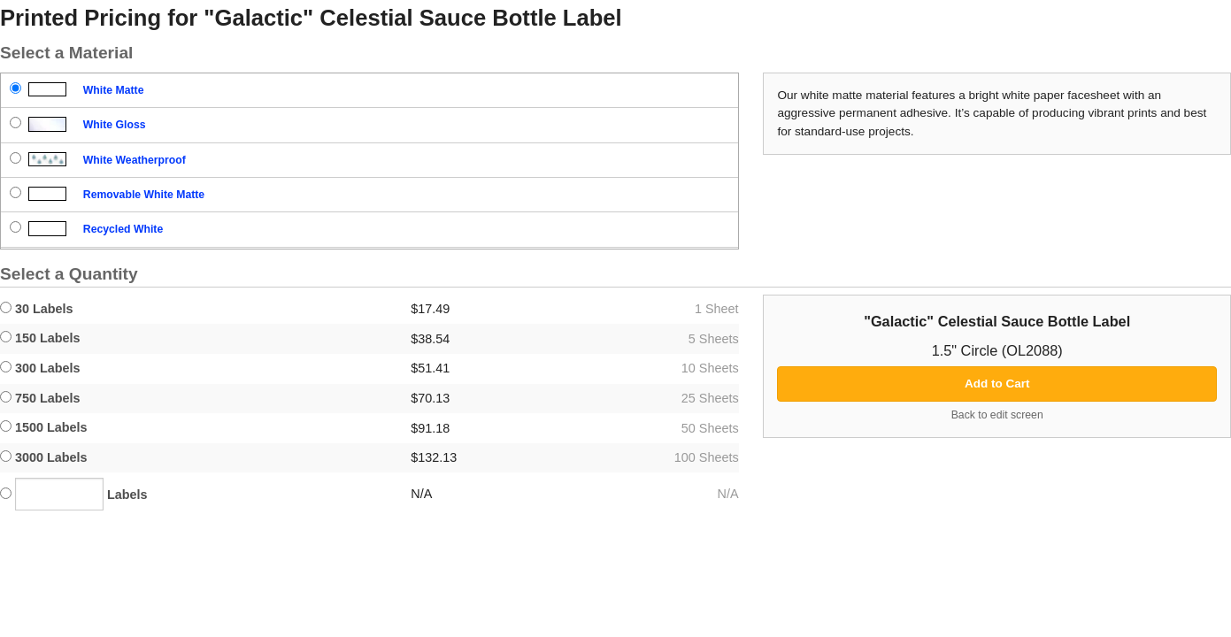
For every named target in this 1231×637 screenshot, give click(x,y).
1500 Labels (44, 427)
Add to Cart (997, 383)
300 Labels (40, 368)
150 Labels (40, 338)
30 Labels (36, 309)
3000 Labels (44, 457)
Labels (74, 494)
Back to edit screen (997, 415)
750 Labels (40, 398)
